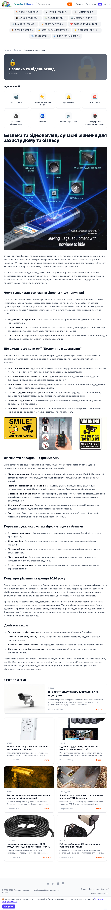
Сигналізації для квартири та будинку (26, 392)
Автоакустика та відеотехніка (23, 644)
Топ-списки (91, 4)
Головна (7, 50)
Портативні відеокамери (20, 400)
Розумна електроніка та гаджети (24, 632)
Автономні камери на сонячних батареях (28, 376)
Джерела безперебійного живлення (26, 649)
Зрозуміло (8, 906)
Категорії (18, 50)
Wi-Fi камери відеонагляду (21, 368)
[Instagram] (63, 883)
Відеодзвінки (14, 384)
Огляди (79, 4)
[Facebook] (58, 883)
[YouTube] (48, 883)
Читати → (99, 709)
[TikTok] (53, 883)
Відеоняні (13, 408)
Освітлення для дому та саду (22, 636)
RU (105, 4)
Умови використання (100, 894)
